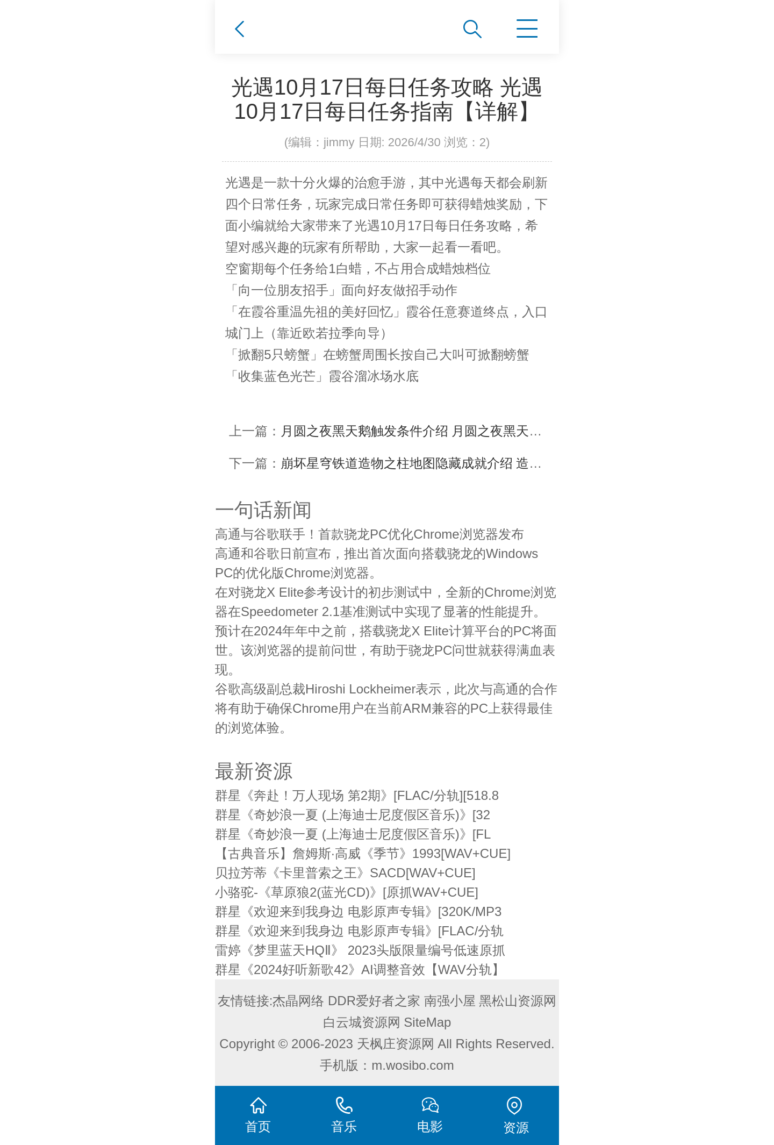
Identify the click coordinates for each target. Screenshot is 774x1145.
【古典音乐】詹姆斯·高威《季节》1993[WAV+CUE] (363, 853)
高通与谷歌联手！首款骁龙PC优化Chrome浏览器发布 (369, 534)
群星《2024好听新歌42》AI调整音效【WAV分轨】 (360, 969)
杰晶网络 (298, 1000)
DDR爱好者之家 (374, 1000)
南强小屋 (450, 1000)
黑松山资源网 (517, 1000)
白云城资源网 (361, 1022)
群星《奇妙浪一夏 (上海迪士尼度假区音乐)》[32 (352, 814)
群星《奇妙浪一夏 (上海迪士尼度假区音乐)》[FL (353, 834)
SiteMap (427, 1022)
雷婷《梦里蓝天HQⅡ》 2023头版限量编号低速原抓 (360, 950)
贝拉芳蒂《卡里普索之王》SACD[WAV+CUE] (345, 872)
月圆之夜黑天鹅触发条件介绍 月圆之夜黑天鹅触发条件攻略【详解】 (476, 431)
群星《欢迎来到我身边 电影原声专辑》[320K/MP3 (358, 911)
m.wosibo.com (412, 1065)
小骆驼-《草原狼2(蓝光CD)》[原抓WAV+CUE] (346, 892)
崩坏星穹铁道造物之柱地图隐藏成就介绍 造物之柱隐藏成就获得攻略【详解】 (502, 463)
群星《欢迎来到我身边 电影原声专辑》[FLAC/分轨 (359, 931)
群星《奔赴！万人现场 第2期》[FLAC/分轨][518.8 (357, 795)
